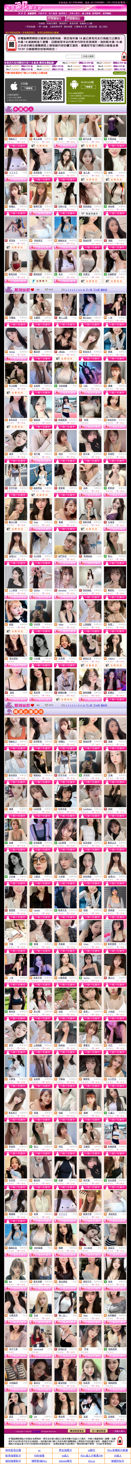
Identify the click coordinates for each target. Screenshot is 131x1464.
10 (84, 289)
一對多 (24, 173)
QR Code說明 (119, 73)
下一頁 (89, 289)
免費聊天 (98, 240)
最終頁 (104, 289)
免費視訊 (23, 139)
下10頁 (96, 289)
